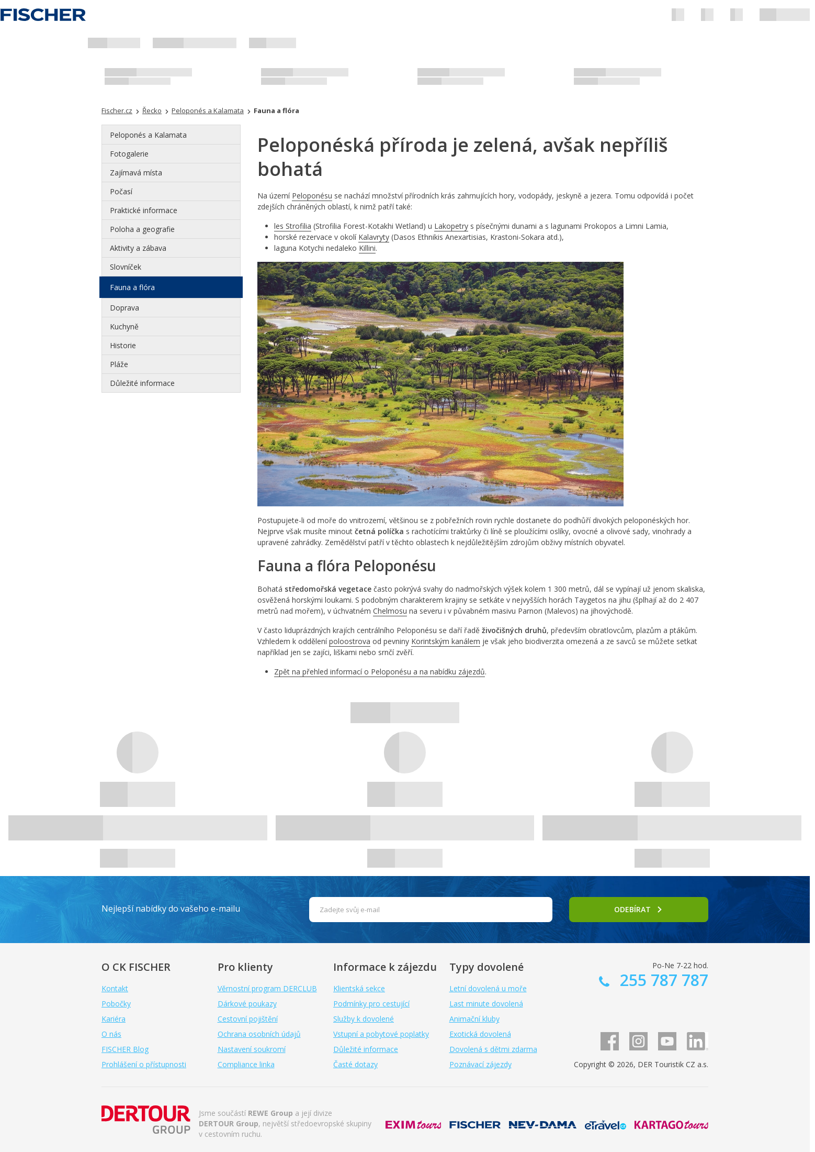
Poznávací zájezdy (480, 1064)
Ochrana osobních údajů (259, 1034)
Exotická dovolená (480, 1034)
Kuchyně (124, 326)
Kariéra (113, 1019)
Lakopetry (451, 226)
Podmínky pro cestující (371, 1004)
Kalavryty (373, 237)
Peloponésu (312, 196)
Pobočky (116, 1004)
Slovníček (125, 267)
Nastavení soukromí (252, 1049)
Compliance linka (246, 1064)
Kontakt (114, 988)
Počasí (121, 191)
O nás (111, 1034)
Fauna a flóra (132, 287)
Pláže (119, 364)
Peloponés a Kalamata (148, 135)
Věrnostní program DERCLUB (267, 988)
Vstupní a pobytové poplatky (381, 1034)
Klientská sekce (359, 988)
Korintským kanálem (445, 641)
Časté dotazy (355, 1064)
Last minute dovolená (486, 1004)
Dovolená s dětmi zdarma (493, 1049)
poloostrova (349, 641)
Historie (123, 345)
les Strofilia (292, 226)
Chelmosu (390, 611)
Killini (367, 248)
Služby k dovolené (363, 1019)
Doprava (124, 308)
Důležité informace (142, 383)
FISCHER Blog (125, 1049)
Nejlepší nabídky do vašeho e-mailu (170, 908)
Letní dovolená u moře (488, 988)
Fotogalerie (129, 154)
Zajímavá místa (136, 173)
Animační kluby (474, 1019)
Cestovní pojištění (248, 1019)
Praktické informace (143, 210)
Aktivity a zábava (138, 248)
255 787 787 (662, 980)
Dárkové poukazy (247, 1004)
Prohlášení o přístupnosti (143, 1064)
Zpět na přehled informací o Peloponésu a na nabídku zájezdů (379, 672)
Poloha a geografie (142, 229)
